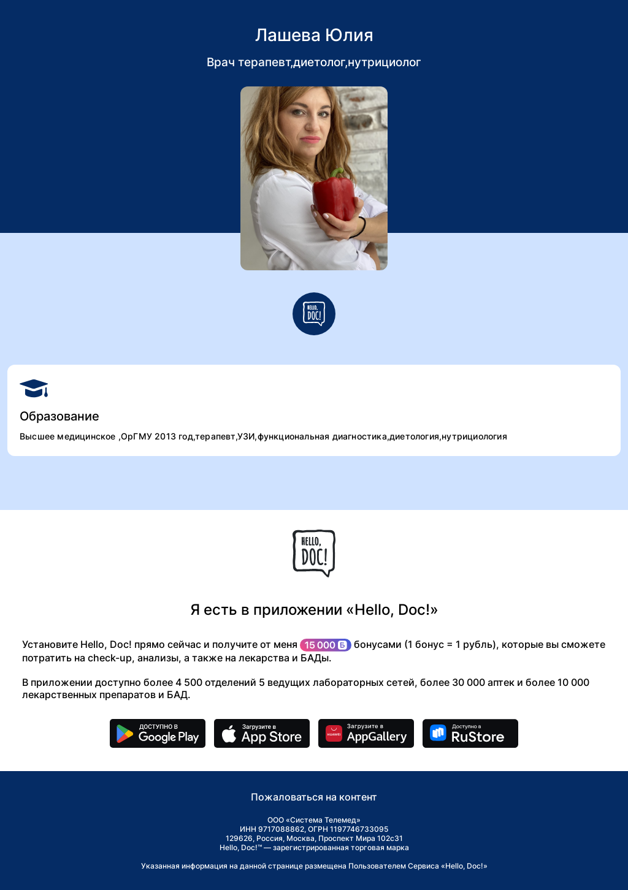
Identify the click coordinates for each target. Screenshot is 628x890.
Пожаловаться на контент (314, 797)
